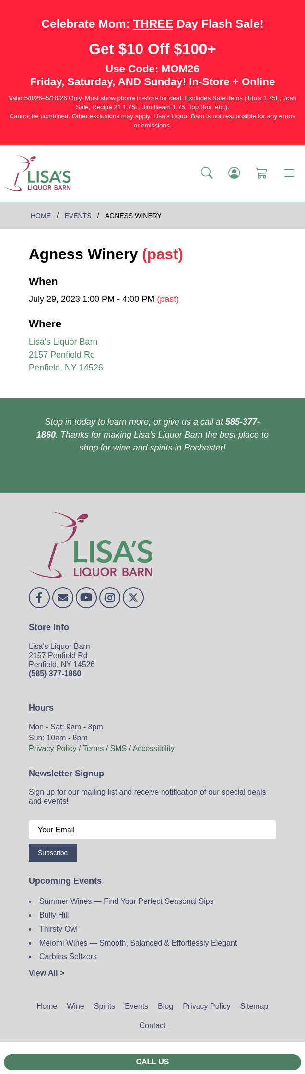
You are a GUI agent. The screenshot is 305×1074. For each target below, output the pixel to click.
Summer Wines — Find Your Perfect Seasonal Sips (126, 901)
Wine (75, 1006)
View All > (46, 973)
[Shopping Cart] (261, 173)
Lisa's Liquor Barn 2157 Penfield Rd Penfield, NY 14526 (66, 354)
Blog (165, 1006)
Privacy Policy (207, 1006)
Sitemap (254, 1006)
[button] (207, 173)
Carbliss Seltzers (68, 956)
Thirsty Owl (58, 929)
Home (47, 1006)
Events (136, 1006)
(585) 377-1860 (55, 674)
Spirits (104, 1006)
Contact (152, 1025)
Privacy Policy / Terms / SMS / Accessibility (102, 748)
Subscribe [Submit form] (53, 852)
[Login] (234, 173)
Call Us (152, 1062)
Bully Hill (54, 915)
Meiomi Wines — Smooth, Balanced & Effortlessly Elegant (138, 943)
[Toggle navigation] (289, 173)
